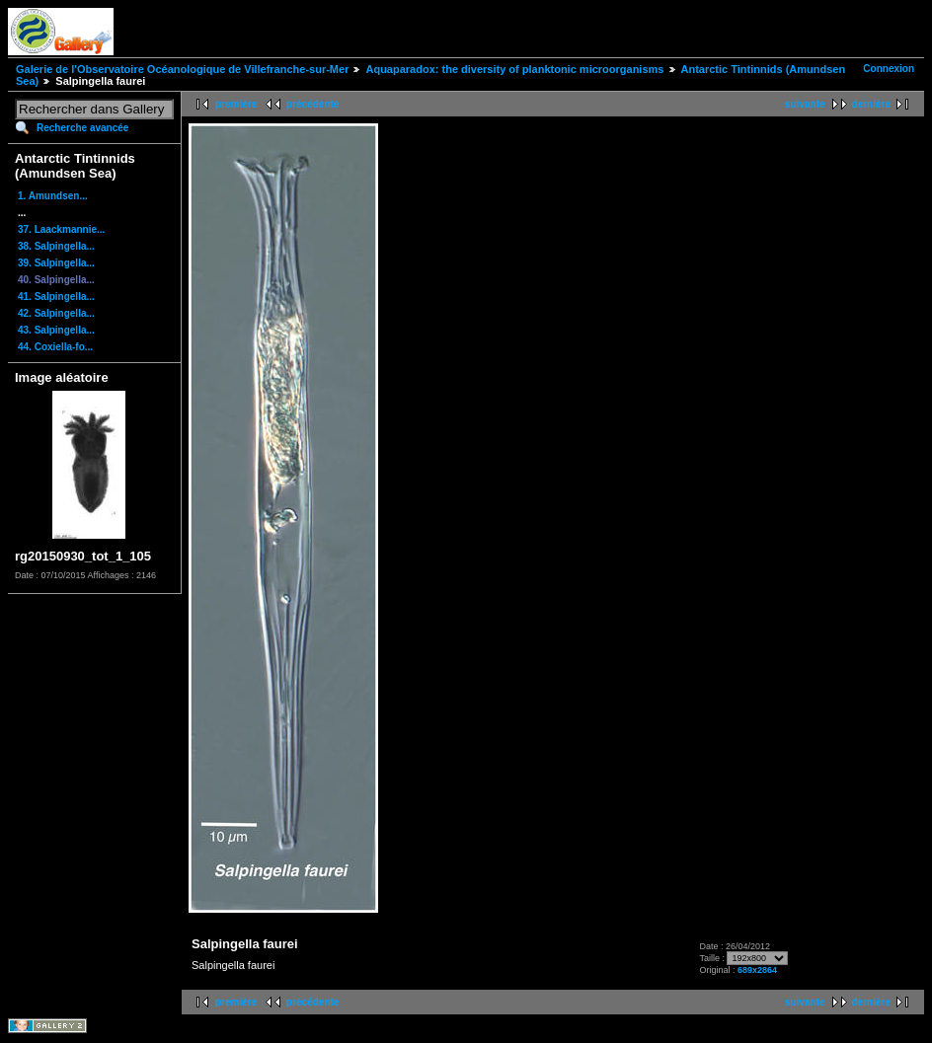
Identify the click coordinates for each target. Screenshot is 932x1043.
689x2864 (757, 970)
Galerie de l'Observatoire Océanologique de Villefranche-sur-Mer (182, 69)
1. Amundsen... (53, 195)
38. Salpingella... (56, 246)
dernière (871, 104)
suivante (805, 104)
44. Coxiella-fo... (55, 346)
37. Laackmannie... (61, 229)
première (236, 104)
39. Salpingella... (56, 263)
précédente (312, 104)
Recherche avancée (82, 127)
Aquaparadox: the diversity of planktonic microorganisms (514, 69)
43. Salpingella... (56, 330)
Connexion (888, 68)
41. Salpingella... (56, 296)
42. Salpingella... (56, 313)
